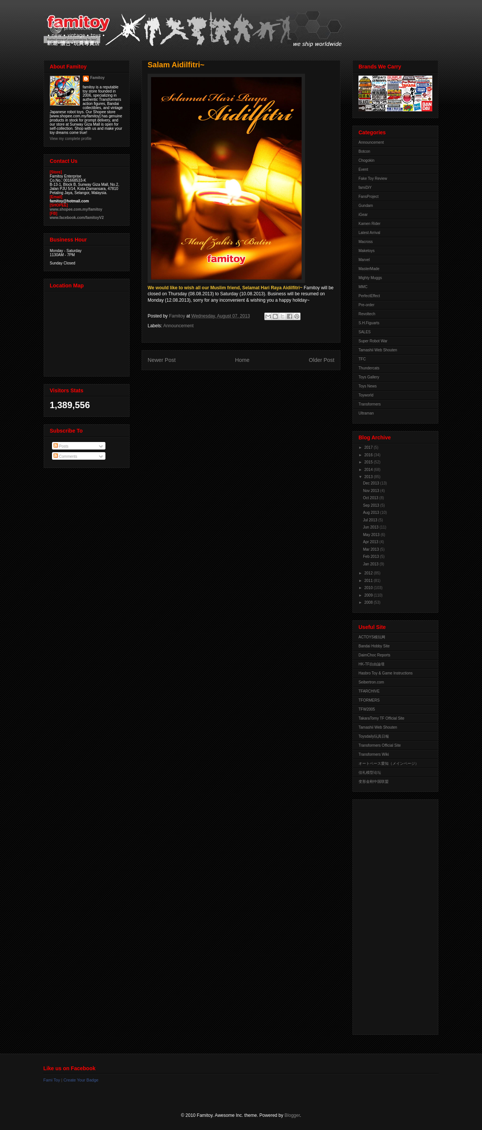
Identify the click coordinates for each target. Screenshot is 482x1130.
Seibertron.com (371, 682)
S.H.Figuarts (369, 323)
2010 (369, 588)
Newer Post (161, 360)
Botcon (364, 151)
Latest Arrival (369, 233)
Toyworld (365, 395)
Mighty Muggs (370, 278)
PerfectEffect (369, 296)
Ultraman (366, 413)
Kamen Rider (369, 224)
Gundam (365, 206)
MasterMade (369, 269)
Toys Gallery (368, 377)
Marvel (364, 260)
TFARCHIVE (369, 691)
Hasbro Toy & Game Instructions (385, 673)
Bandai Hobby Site (374, 646)
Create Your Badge (80, 1080)
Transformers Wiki (373, 754)
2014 (369, 470)
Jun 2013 (371, 527)
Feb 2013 (371, 556)
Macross (365, 242)
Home (242, 360)
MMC (363, 287)
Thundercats (369, 368)
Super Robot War (372, 341)
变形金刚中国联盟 (373, 781)
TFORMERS (369, 700)
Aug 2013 (371, 512)
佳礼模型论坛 (369, 772)
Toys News (367, 386)
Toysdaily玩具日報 (373, 736)
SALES (364, 332)
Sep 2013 (371, 505)
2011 (369, 581)
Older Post (321, 360)
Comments (65, 456)
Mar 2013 (371, 549)
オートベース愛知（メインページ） (388, 763)
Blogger (292, 1115)
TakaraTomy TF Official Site (381, 718)
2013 (369, 477)
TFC (362, 359)
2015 (369, 462)
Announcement (178, 325)
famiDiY (365, 187)
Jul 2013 (370, 520)
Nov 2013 (371, 491)
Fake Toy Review (372, 178)
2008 (369, 602)
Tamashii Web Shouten (377, 350)
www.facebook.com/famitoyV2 (77, 218)
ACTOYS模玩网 (371, 637)
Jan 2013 (371, 564)
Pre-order (366, 305)
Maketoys (366, 251)
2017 (369, 447)
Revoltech (366, 314)
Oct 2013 (371, 498)
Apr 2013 (371, 542)
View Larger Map (87, 332)
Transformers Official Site (379, 745)
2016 (369, 455)
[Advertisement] (388, 915)
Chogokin (366, 160)
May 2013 (372, 535)
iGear (363, 215)
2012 (369, 573)
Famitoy (97, 78)
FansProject (368, 196)
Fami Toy (51, 1080)
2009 (369, 595)
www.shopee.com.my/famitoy (76, 209)
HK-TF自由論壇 (371, 664)
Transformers (369, 404)
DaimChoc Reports (374, 655)
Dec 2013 (371, 483)
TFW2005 (366, 709)
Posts (61, 446)
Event (363, 169)
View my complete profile (71, 139)
